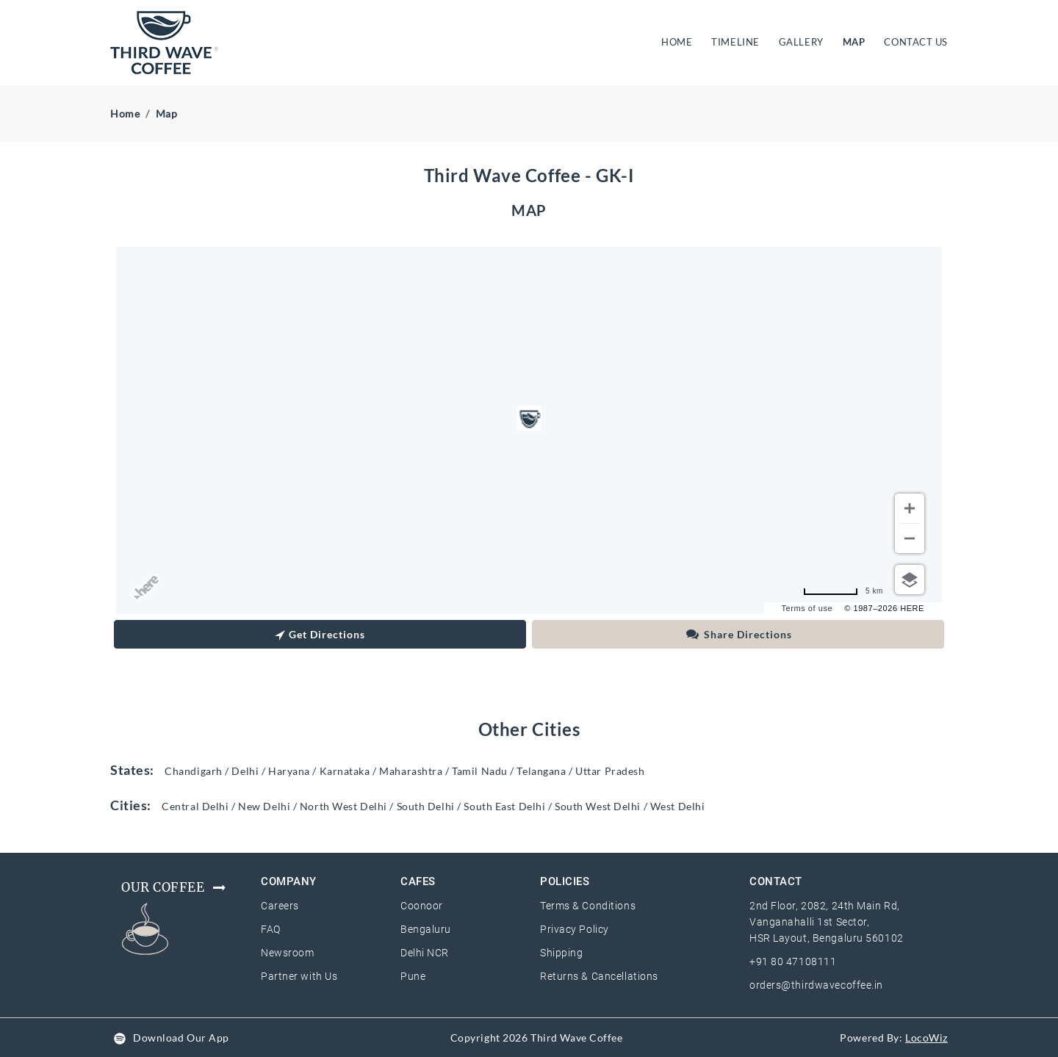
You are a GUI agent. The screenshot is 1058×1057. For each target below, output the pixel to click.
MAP (854, 42)
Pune (412, 976)
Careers (280, 906)
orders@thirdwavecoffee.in (816, 985)
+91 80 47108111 (792, 961)
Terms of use (807, 608)
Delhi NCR (424, 953)
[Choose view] (909, 579)
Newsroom (287, 953)
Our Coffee (174, 887)
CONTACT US (916, 42)
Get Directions (320, 636)
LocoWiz (926, 1037)
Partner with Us (299, 976)
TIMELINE (735, 42)
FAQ (271, 929)
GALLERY (801, 42)
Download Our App (181, 1037)
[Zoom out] (909, 538)
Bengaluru (425, 929)
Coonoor (421, 906)
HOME (679, 41)
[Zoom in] (909, 508)
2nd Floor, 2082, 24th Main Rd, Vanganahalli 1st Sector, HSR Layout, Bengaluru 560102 (826, 922)
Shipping (561, 953)
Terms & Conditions (588, 906)
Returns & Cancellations (599, 976)
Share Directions (738, 634)
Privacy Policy (574, 929)
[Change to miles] (843, 590)
